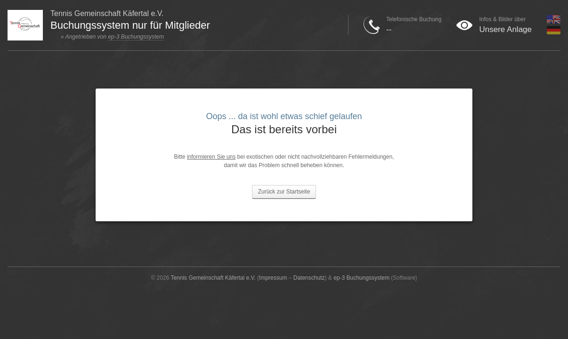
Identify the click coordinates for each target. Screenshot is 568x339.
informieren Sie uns (211, 156)
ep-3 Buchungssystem (136, 36)
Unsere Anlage (505, 29)
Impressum (273, 277)
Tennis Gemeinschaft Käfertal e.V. (212, 277)
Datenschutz (309, 277)
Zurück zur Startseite (284, 191)
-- (388, 29)
